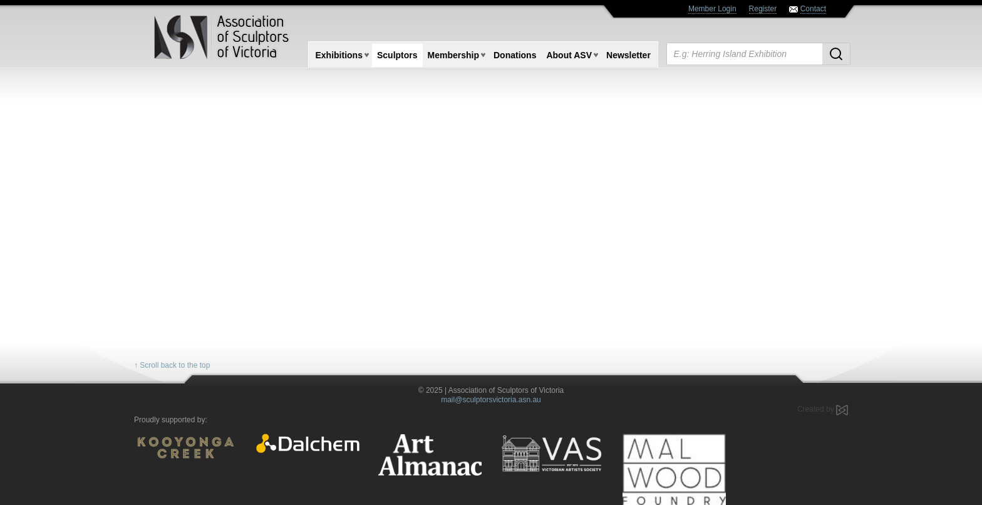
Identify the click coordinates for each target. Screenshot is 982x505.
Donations (515, 55)
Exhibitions (339, 55)
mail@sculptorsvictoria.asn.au (491, 399)
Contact (813, 8)
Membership (453, 55)
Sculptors (397, 55)
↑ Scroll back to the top (172, 365)
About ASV (569, 55)
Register (763, 8)
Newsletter (628, 55)
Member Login (712, 8)
